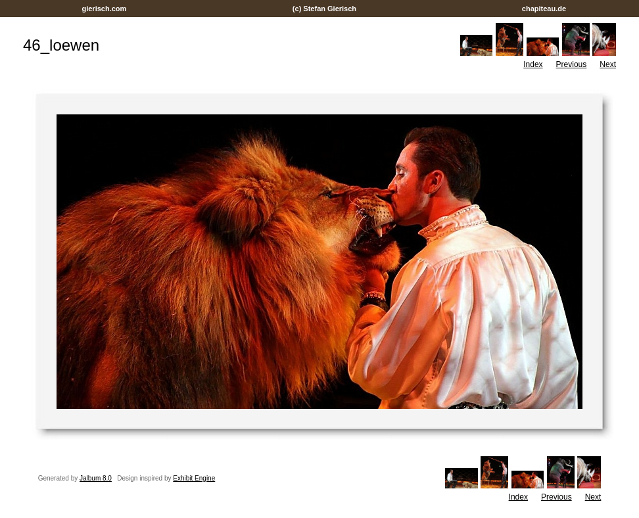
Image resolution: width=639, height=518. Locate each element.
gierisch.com (104, 8)
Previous (571, 64)
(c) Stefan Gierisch (324, 8)
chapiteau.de (544, 8)
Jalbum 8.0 (96, 478)
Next (608, 64)
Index (532, 64)
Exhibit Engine (194, 478)
